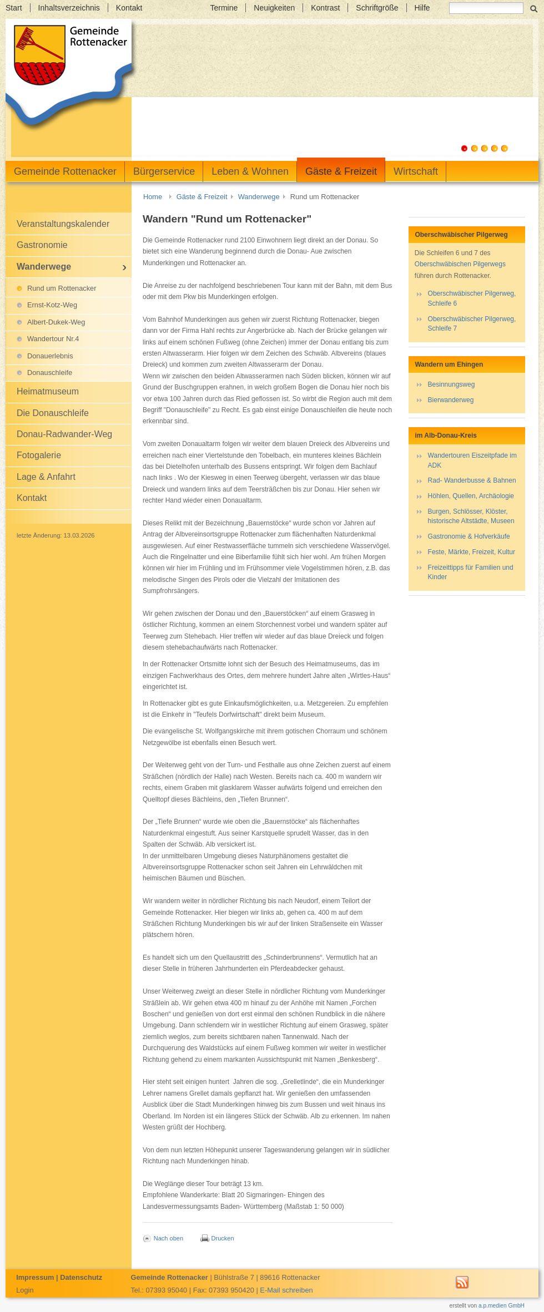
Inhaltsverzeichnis (69, 7)
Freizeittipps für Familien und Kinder (470, 572)
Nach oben (168, 1238)
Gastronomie (42, 245)
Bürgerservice (164, 171)
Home (152, 197)
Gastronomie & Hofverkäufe (469, 536)
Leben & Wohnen (250, 171)
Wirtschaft (416, 171)
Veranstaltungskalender (63, 224)
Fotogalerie (39, 455)
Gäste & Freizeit (341, 171)
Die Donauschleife (53, 413)
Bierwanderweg (451, 400)
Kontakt (129, 7)
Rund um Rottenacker (61, 288)
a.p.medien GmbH (501, 1306)
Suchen (533, 8)
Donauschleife (49, 372)
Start (14, 7)
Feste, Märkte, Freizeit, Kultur (471, 552)
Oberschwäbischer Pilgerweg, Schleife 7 (472, 323)
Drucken (222, 1238)
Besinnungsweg (451, 384)
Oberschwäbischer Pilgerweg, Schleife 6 (472, 298)
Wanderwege (259, 197)
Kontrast (325, 7)
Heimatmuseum (48, 391)
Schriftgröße (377, 7)
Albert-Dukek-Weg (56, 322)
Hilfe (422, 7)
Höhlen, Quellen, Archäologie (471, 496)
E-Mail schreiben (286, 1290)
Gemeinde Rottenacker (65, 171)
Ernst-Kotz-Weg (52, 305)
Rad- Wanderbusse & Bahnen (472, 480)
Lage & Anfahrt (46, 477)
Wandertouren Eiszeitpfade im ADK (472, 460)
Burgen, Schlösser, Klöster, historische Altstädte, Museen (471, 516)
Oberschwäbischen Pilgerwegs (460, 264)
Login (24, 1290)
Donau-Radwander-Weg (64, 434)
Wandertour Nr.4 (53, 339)
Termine (224, 7)
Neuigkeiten (274, 7)
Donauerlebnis (50, 356)
